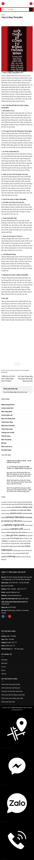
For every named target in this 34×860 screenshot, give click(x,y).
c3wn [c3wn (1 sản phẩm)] (5, 507)
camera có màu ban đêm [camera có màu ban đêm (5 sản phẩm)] (20, 510)
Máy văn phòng (6, 439)
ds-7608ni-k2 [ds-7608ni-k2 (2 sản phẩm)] (12, 541)
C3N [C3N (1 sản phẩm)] (2, 507)
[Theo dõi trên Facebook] (3, 616)
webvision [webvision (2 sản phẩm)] (19, 557)
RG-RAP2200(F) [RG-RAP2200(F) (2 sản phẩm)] (24, 553)
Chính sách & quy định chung (10, 684)
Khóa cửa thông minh (8, 418)
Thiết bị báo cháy (7, 429)
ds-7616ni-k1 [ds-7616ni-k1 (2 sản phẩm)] (20, 541)
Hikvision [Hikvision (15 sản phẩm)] (6, 550)
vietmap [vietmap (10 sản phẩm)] (11, 556)
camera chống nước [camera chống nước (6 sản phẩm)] (23, 507)
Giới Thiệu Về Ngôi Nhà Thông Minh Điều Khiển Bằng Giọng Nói (25, 379)
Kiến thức (4, 663)
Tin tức (3, 667)
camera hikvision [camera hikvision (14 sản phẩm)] (15, 517)
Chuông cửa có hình (7, 432)
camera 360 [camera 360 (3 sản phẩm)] (10, 507)
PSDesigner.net (17, 710)
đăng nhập (13, 392)
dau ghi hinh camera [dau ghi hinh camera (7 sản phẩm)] (15, 535)
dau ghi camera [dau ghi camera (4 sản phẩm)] (21, 532)
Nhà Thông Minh (6, 411)
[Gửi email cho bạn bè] (18, 364)
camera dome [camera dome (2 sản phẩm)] (5, 513)
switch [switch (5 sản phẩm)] (4, 556)
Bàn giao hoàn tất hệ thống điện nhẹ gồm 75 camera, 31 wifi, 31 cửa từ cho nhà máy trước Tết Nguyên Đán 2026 (19, 474)
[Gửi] (31, 9)
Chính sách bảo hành (8, 702)
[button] (3, 3)
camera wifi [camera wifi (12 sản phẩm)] (16, 528)
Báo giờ (3, 443)
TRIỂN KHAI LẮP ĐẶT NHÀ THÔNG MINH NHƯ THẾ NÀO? (8, 379)
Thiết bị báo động (7, 422)
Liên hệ (3, 674)
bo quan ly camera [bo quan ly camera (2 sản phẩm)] (6, 502)
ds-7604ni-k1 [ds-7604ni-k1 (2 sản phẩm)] (26, 538)
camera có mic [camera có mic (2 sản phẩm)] (5, 510)
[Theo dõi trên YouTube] (9, 616)
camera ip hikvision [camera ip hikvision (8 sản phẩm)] (12, 521)
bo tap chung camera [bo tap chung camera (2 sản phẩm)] (18, 502)
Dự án (2, 15)
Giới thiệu (4, 660)
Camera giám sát (6, 415)
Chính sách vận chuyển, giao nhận (12, 698)
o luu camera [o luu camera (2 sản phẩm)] (15, 553)
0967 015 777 (21, 589)
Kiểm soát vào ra (6, 446)
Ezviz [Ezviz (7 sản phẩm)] (27, 546)
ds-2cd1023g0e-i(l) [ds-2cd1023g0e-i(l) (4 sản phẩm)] (14, 538)
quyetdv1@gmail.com (13, 592)
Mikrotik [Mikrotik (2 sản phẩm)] (9, 553)
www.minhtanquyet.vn (14, 595)
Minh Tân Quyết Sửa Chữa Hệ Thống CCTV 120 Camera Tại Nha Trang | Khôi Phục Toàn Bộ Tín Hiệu (19, 482)
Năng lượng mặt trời (7, 405)
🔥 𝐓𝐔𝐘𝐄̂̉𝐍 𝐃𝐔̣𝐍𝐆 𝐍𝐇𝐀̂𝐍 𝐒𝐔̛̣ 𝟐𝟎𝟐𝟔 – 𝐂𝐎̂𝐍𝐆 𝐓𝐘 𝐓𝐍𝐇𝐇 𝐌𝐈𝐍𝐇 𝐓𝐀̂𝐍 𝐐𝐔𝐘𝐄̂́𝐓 (19, 467)
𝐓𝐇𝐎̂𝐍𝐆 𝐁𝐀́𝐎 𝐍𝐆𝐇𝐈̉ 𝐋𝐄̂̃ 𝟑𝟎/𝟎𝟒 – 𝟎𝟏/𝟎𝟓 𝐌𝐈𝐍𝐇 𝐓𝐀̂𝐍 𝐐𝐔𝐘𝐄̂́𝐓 (19, 461)
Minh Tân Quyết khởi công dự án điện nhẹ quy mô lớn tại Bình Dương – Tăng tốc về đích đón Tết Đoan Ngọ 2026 (19, 489)
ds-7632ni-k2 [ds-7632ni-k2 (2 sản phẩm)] (7, 543)
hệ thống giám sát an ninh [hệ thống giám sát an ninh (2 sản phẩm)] (20, 550)
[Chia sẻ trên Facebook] (15, 364)
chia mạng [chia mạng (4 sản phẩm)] (11, 532)
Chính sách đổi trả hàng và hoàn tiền (13, 695)
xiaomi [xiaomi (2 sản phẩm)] (24, 557)
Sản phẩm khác (6, 450)
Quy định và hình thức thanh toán (12, 691)
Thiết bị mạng (5, 436)
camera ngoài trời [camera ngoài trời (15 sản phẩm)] (14, 524)
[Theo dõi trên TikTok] (6, 616)
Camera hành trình (7, 408)
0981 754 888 (11, 589)
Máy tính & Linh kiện (8, 425)
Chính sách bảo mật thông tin (10, 688)
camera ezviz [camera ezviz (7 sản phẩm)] (16, 513)
